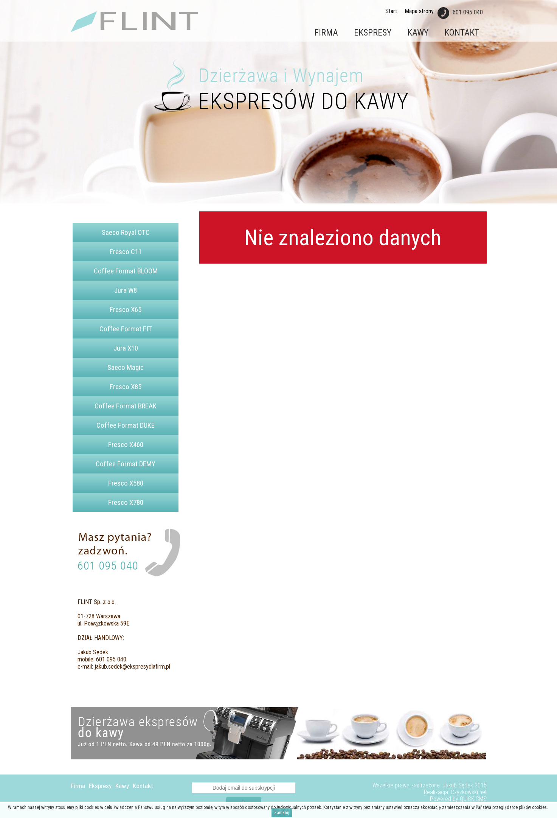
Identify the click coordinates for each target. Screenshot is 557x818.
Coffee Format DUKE (125, 425)
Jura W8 (125, 290)
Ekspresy (372, 32)
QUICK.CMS (473, 799)
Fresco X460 (125, 444)
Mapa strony (419, 11)
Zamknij (281, 812)
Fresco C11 (126, 251)
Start (391, 11)
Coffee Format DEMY (125, 463)
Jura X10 (125, 348)
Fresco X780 (125, 502)
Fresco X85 (125, 386)
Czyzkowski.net (469, 792)
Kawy (417, 32)
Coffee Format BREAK (126, 406)
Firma (326, 32)
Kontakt (461, 32)
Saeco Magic (125, 367)
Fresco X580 (125, 483)
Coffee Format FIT (125, 328)
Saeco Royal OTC (126, 232)
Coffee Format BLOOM (126, 271)
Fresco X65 (125, 309)
